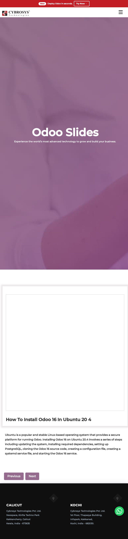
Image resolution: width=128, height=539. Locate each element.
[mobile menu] (121, 12)
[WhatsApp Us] (119, 511)
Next (32, 476)
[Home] (16, 15)
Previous (13, 476)
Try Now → (81, 3)
